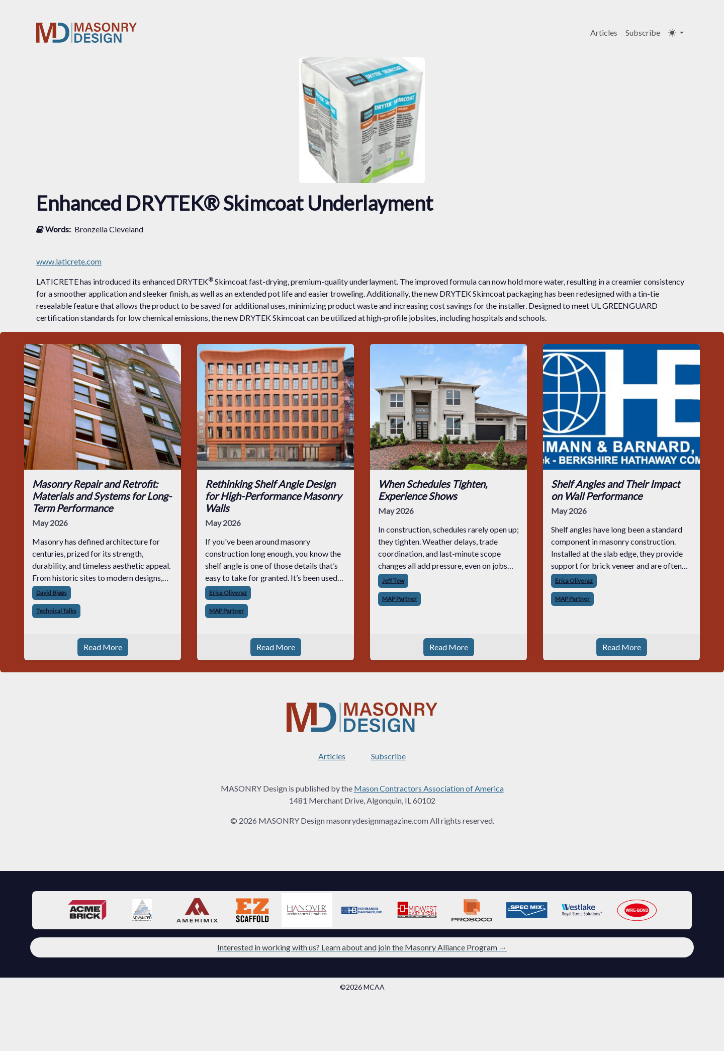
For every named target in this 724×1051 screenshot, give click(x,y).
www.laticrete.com (69, 261)
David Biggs (51, 592)
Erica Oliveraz (228, 592)
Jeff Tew (393, 580)
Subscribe (642, 32)
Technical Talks (56, 611)
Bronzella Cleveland (108, 229)
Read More (102, 647)
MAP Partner (226, 611)
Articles (603, 32)
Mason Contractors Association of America (429, 788)
